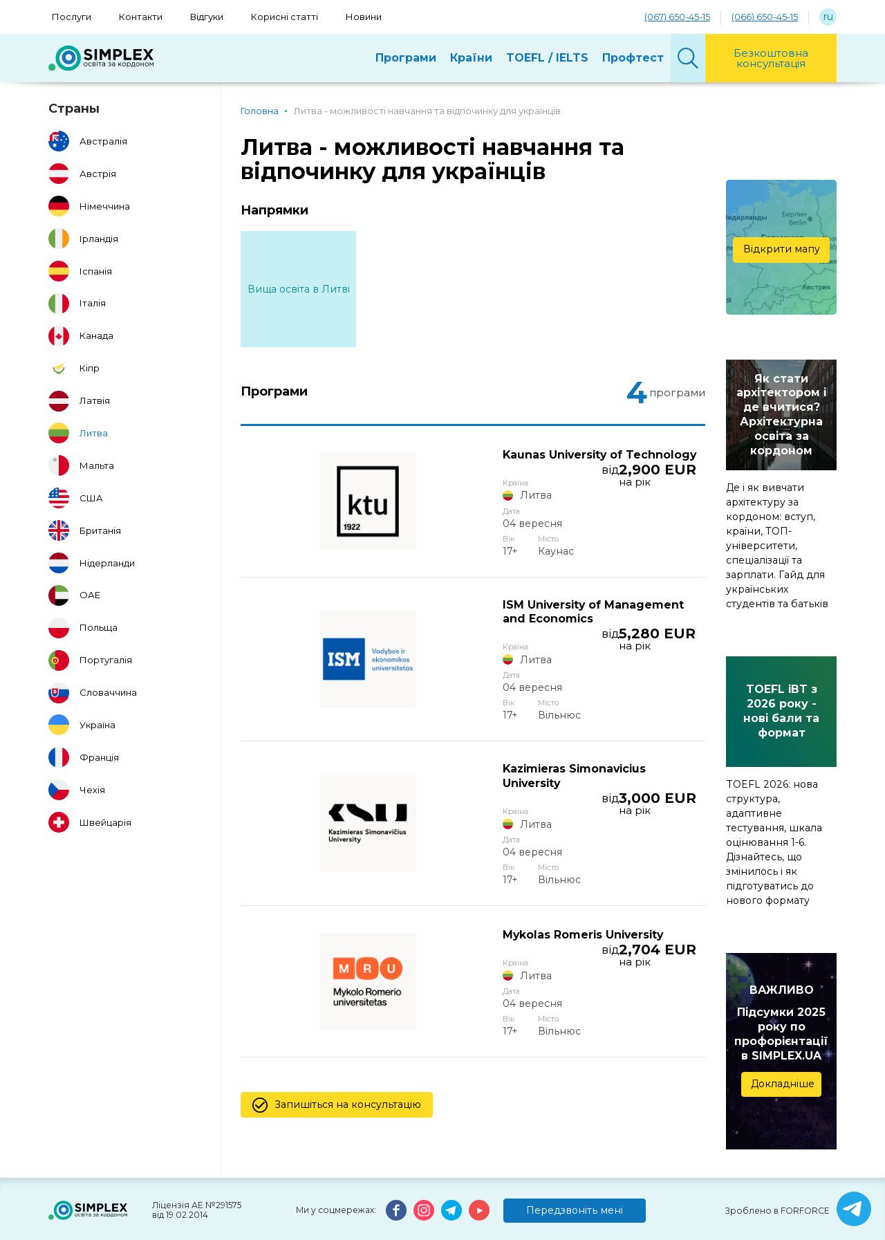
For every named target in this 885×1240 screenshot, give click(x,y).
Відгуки (206, 16)
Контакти (140, 16)
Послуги (71, 16)
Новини (364, 16)
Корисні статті (284, 16)
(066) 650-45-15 (765, 16)
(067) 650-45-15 (677, 16)
